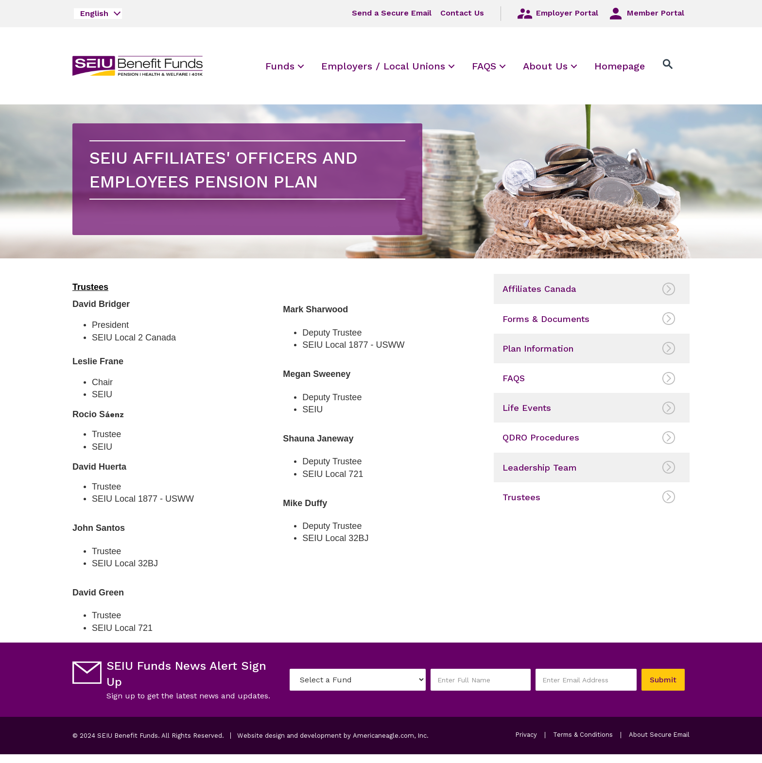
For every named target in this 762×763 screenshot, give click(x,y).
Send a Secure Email (391, 12)
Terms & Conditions (583, 735)
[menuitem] (279, 66)
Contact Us (462, 12)
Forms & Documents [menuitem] (545, 319)
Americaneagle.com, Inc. (391, 735)
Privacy (526, 735)
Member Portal (645, 13)
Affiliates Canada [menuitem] (539, 289)
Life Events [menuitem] (526, 408)
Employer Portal (557, 13)
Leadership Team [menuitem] (539, 467)
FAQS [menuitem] (513, 378)
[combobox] (98, 13)
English (94, 13)
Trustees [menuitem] (521, 497)
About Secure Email (562, 746)
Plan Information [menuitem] (537, 348)
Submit (662, 679)
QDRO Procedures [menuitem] (540, 437)
